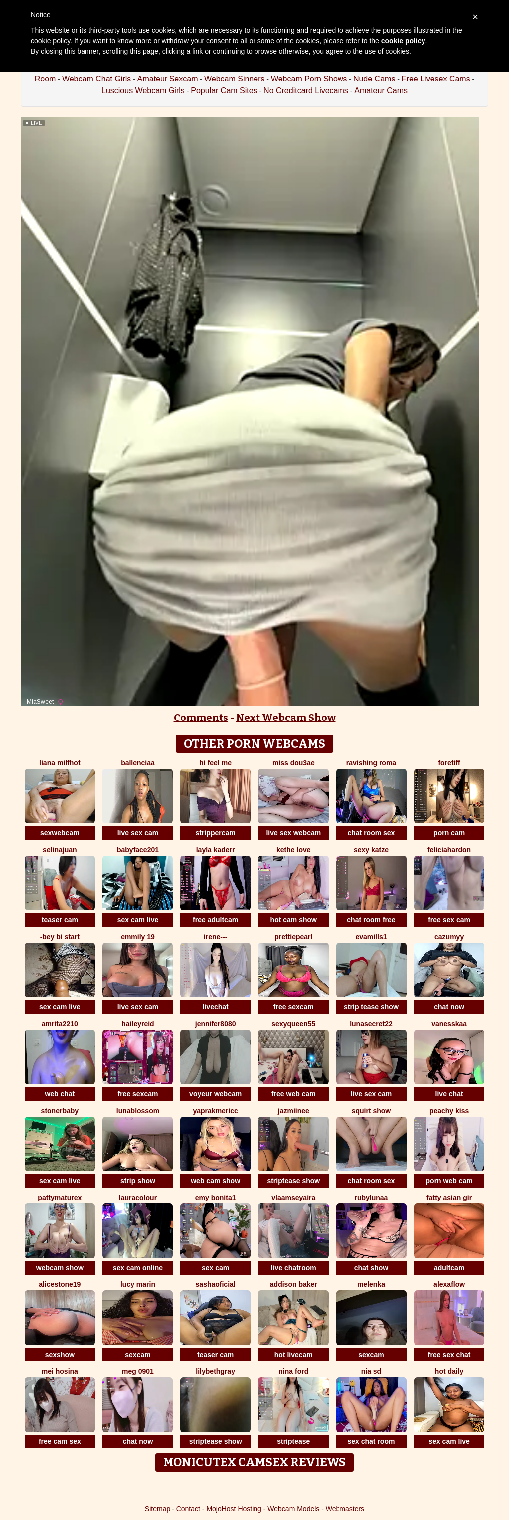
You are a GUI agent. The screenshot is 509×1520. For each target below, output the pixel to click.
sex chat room (371, 1441)
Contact (188, 1509)
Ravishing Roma (371, 763)
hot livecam (293, 1355)
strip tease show (371, 1007)
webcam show (60, 1268)
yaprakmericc (215, 1111)
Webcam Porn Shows (309, 79)
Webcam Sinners (234, 79)
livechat (216, 1007)
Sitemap (157, 1509)
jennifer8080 (215, 1024)
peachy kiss (449, 1111)
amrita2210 (60, 1024)
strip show (137, 1181)
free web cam (293, 1094)
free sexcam (293, 1007)
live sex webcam (293, 833)
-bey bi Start (60, 937)
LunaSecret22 (371, 1024)
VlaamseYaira (293, 1197)
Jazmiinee (293, 1111)
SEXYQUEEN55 (293, 1024)
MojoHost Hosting (233, 1509)
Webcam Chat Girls (96, 79)
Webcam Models (293, 1509)
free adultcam (215, 920)
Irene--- (215, 937)
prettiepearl (293, 937)
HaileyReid (137, 1024)
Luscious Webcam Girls (143, 90)
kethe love (293, 850)
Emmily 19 (138, 937)
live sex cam (138, 833)
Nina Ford (293, 1371)
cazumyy (449, 937)
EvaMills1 (371, 937)
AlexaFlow (449, 1284)
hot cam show (293, 920)
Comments (201, 717)
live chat (449, 1094)
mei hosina (60, 1371)
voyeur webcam (215, 1094)
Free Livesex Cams (436, 79)
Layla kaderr (215, 850)
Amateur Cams (381, 90)
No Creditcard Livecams (305, 90)
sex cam (215, 1268)
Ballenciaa (138, 763)
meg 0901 (138, 1371)
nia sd (371, 1371)
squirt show (371, 1111)
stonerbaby (60, 1111)
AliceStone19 (60, 1284)
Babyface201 (138, 850)
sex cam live (138, 920)
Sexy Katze (371, 850)
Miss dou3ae (293, 763)
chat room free (371, 920)
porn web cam (449, 1181)
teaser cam (60, 920)
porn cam (449, 833)
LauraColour (138, 1197)
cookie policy (403, 41)
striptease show (293, 1181)
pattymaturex (60, 1197)
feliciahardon (449, 850)
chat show (371, 1268)
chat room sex (371, 833)
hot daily (449, 1371)
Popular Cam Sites (224, 90)
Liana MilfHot (59, 763)
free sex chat (449, 1355)
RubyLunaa (371, 1197)
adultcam (449, 1268)
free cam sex (60, 1441)
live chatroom (293, 1268)
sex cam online (138, 1268)
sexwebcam (60, 833)
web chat (60, 1094)
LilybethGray (215, 1371)
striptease (293, 1441)
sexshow (60, 1355)
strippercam (216, 833)
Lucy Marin (137, 1284)
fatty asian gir (449, 1197)
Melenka (371, 1284)
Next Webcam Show (286, 717)
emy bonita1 (215, 1197)
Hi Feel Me (215, 763)
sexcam (137, 1355)
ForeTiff (449, 763)
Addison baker (293, 1284)
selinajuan (60, 850)
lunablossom (137, 1111)
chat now (449, 1007)
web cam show (215, 1181)
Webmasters (345, 1509)
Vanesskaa (449, 1024)
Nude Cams (374, 79)
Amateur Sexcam (167, 79)
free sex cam (449, 920)
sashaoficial (216, 1284)
